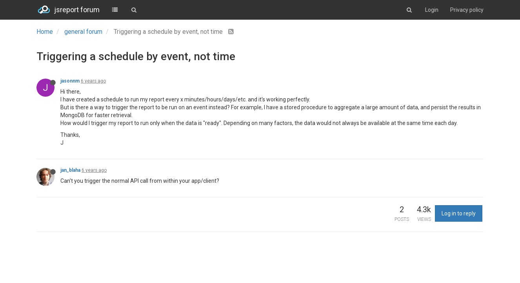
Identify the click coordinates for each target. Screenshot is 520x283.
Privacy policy (467, 10)
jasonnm (70, 81)
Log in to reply (459, 213)
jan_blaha (70, 170)
